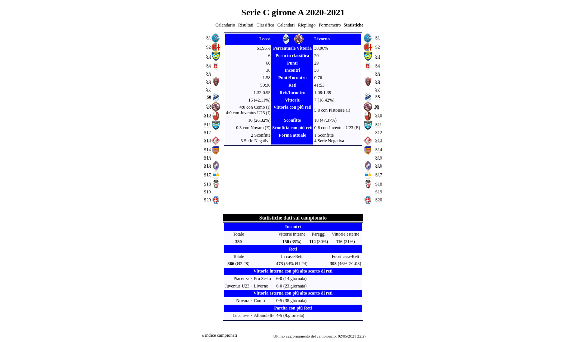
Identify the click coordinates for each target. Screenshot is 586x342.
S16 (207, 165)
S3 (208, 56)
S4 (208, 65)
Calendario (225, 25)
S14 (207, 149)
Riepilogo (306, 25)
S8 (377, 97)
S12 (207, 133)
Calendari (286, 25)
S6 (208, 81)
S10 (207, 115)
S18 (207, 184)
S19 (207, 192)
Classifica (265, 25)
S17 (207, 174)
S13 (207, 140)
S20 (207, 199)
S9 (208, 106)
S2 (208, 47)
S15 (207, 157)
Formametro (330, 25)
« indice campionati (219, 335)
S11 (207, 125)
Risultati (245, 25)
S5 (208, 73)
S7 (208, 89)
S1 (208, 37)
